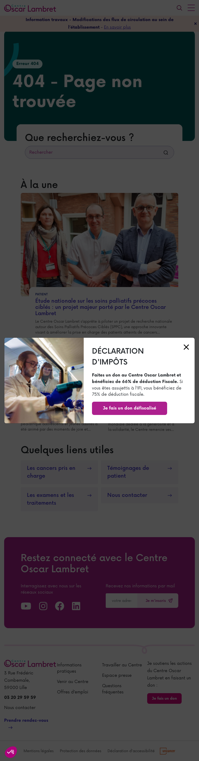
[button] (11, 752)
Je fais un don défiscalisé (129, 408)
